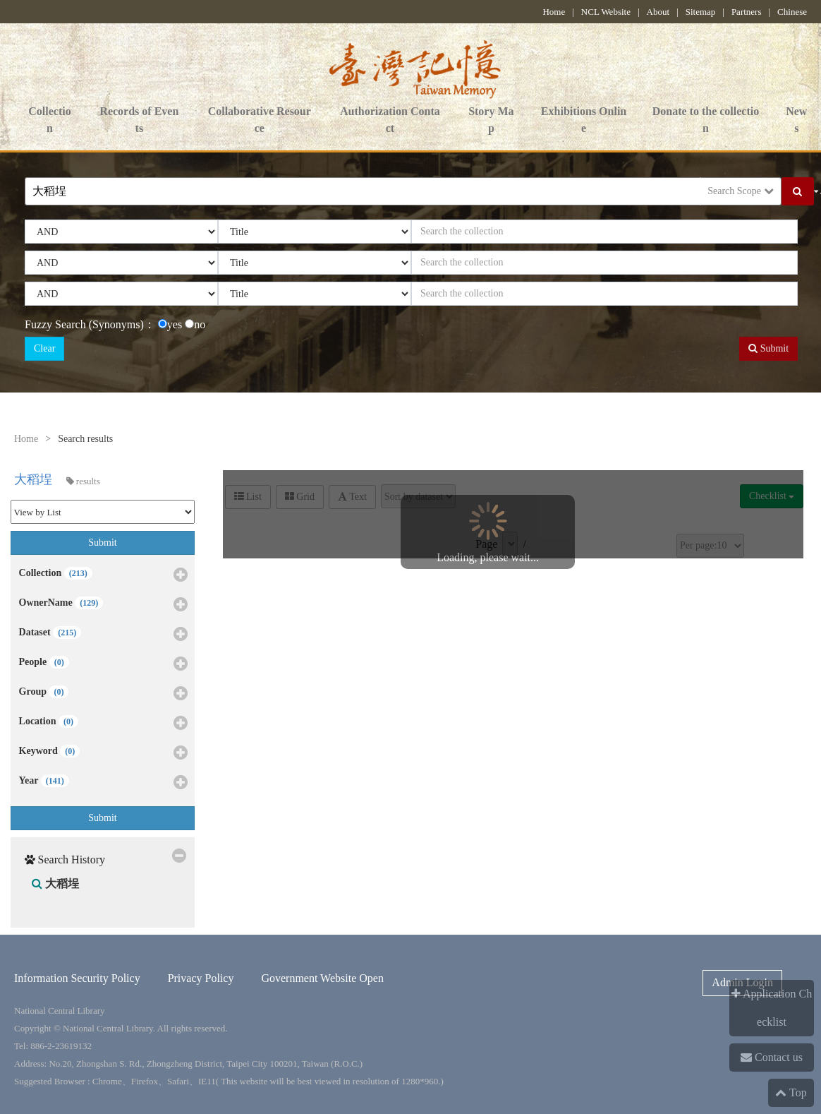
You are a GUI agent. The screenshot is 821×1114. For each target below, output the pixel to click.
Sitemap (701, 11)
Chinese (792, 11)
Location (103, 723)
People (103, 664)
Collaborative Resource (259, 120)
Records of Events (138, 120)
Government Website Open (322, 978)
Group (103, 694)
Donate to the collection (706, 120)
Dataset (103, 634)
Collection (49, 120)
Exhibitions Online (583, 120)
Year (103, 783)
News (796, 120)
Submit (768, 348)
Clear (44, 348)
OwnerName (103, 605)
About (658, 11)
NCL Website (606, 11)
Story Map (490, 120)
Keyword (103, 753)
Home (553, 11)
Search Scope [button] (740, 191)
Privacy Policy (201, 978)
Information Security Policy (77, 978)
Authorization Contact (390, 120)
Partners (746, 11)
